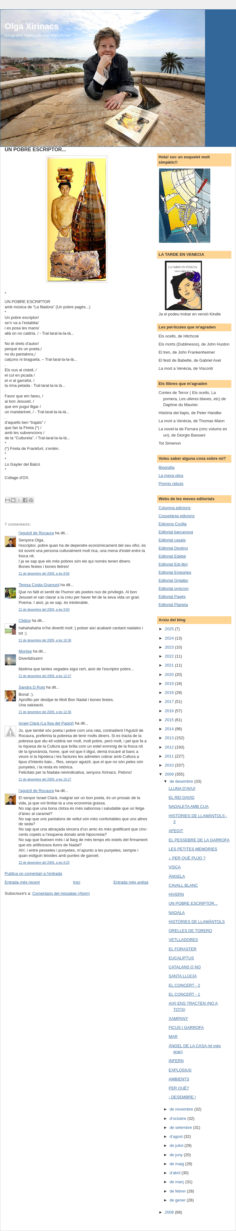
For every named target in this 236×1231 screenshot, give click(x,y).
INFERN (175, 1060)
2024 (170, 638)
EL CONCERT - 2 (184, 985)
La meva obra (171, 475)
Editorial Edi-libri (173, 564)
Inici (76, 882)
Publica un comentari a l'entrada (33, 873)
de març (178, 1181)
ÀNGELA (176, 876)
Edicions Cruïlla (172, 524)
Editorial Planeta (173, 604)
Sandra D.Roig (32, 687)
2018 (170, 692)
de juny (177, 1154)
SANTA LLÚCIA (182, 976)
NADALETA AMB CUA (188, 806)
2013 (170, 737)
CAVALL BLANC (183, 885)
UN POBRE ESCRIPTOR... (192, 903)
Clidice (25, 620)
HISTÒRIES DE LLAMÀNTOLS (196, 921)
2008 (170, 1212)
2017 (170, 701)
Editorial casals (172, 540)
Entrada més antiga (130, 882)
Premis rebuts (171, 483)
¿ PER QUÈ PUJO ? (186, 858)
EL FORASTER (182, 949)
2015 (170, 719)
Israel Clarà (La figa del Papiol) (46, 723)
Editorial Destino (173, 548)
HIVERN (176, 894)
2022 (170, 656)
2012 (170, 747)
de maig (177, 1163)
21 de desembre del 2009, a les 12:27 (45, 676)
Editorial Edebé (172, 556)
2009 (170, 774)
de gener (178, 1200)
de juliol (177, 1145)
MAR (172, 1036)
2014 (170, 728)
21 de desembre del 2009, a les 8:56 (44, 573)
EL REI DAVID (181, 797)
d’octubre (178, 1118)
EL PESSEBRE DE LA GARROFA (198, 840)
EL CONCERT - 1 (184, 994)
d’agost (177, 1136)
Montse (25, 651)
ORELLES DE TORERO (190, 930)
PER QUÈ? (178, 1088)
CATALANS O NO (184, 967)
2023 (170, 647)
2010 (170, 765)
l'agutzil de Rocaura (36, 533)
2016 (170, 710)
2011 (170, 756)
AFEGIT (175, 830)
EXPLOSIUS (179, 1070)
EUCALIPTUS (181, 958)
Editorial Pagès (172, 596)
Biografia (166, 467)
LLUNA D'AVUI (181, 788)
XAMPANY (178, 1018)
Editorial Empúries (175, 572)
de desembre (182, 781)
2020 (170, 674)
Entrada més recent (22, 882)
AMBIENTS (178, 1079)
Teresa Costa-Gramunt (39, 584)
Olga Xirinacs (32, 26)
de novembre (182, 1109)
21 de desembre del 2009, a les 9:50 (44, 609)
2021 (170, 665)
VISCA (174, 867)
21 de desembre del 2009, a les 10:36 (45, 640)
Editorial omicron (174, 588)
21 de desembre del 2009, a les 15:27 (45, 779)
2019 (170, 683)
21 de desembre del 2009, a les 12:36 (45, 712)
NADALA (176, 912)
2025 (170, 629)
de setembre (181, 1127)
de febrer (178, 1191)
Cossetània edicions (176, 516)
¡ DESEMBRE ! (182, 1097)
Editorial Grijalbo (173, 580)
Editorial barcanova (176, 532)
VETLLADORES (183, 939)
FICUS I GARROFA (185, 1027)
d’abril (175, 1172)
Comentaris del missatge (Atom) (61, 893)
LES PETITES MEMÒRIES (192, 849)
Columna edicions (174, 507)
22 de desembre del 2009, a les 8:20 (44, 862)
